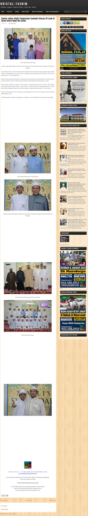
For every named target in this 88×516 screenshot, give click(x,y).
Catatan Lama (53, 500)
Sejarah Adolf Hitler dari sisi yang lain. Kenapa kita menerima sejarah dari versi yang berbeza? (77, 221)
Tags (70, 27)
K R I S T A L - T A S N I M (13, 4)
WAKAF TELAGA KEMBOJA (37, 12)
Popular (64, 27)
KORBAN (17, 12)
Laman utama (29, 500)
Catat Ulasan (4, 509)
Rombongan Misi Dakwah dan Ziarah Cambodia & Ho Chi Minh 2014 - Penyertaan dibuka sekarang (77, 131)
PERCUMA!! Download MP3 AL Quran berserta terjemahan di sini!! (76, 157)
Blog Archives (78, 27)
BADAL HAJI (9, 12)
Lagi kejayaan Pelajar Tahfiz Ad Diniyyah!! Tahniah (76, 144)
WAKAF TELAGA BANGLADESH (52, 12)
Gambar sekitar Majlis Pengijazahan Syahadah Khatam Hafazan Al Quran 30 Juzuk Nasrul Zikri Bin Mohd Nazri (77, 185)
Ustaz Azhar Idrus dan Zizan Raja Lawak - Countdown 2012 (77, 197)
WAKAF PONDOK (25, 12)
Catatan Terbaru (4, 500)
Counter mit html (64, 245)
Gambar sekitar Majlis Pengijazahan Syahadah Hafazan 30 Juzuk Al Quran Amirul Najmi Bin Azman (28, 19)
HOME (2, 12)
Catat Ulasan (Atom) (10, 513)
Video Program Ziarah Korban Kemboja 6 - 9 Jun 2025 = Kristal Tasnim (77, 170)
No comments (12, 23)
